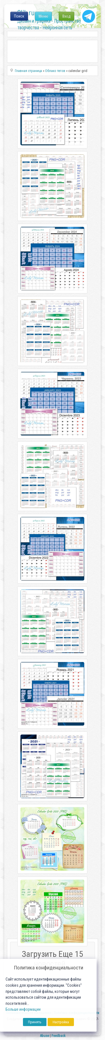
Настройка (61, 1022)
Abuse (44, 1036)
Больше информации (23, 1009)
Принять (34, 1022)
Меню (43, 16)
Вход (66, 16)
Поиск (19, 16)
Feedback (59, 1036)
